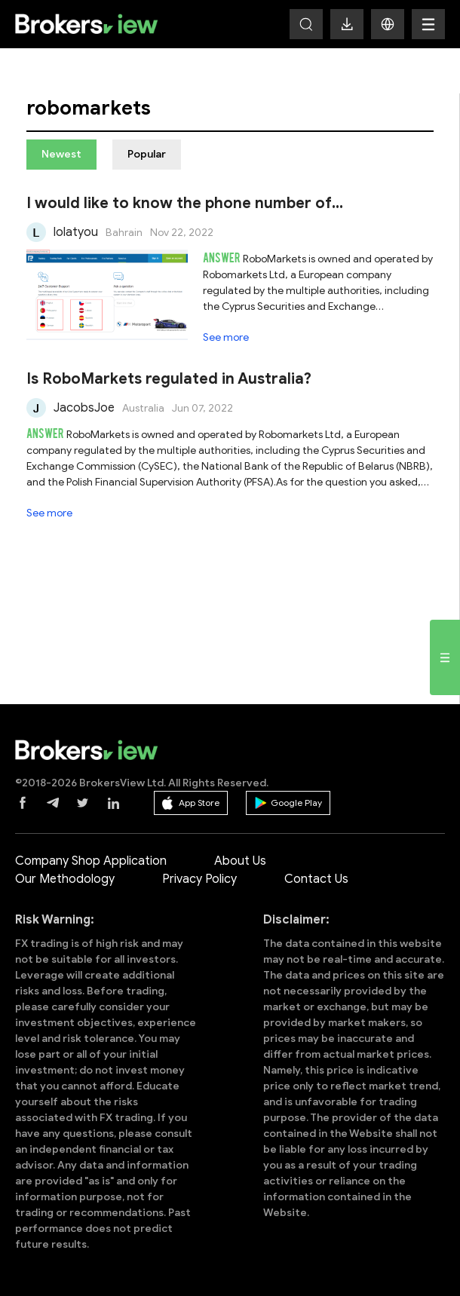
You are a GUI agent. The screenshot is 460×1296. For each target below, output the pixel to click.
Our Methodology (65, 879)
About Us (240, 861)
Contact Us (316, 879)
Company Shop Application (91, 861)
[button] (387, 24)
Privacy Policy (199, 879)
